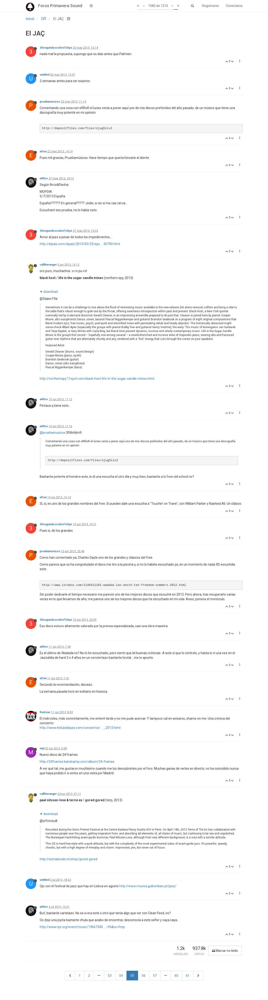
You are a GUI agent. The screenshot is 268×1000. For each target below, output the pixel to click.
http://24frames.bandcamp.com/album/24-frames (77, 761)
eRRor (44, 178)
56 (143, 975)
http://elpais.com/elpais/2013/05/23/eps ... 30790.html (80, 244)
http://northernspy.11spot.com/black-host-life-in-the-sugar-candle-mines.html (97, 378)
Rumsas (45, 712)
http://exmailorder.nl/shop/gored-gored (68, 859)
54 (121, 975)
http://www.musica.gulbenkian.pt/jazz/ (147, 886)
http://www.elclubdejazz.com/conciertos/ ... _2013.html (80, 728)
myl (42, 748)
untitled (44, 74)
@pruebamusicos (52, 432)
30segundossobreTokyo (56, 47)
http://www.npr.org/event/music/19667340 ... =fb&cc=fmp (82, 927)
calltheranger (48, 264)
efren (43, 151)
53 (109, 975)
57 (155, 975)
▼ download (49, 292)
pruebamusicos (50, 101)
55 (132, 975)
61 (188, 975)
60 (176, 975)
